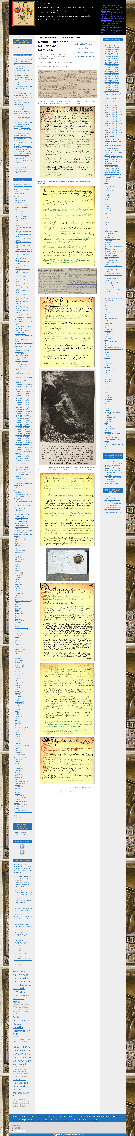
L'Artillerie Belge (19, 222)
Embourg (17, 734)
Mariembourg (19, 786)
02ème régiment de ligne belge (113, 107)
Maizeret (107, 415)
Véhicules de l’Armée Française (113, 437)
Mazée (17, 788)
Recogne (17, 687)
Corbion (17, 579)
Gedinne (107, 314)
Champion (18, 768)
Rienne (16, 808)
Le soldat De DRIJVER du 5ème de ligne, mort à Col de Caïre (33, 1120)
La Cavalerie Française (21, 364)
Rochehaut (18, 691)
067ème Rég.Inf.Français (22, 404)
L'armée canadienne (20, 339)
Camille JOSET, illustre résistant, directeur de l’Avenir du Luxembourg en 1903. (112, 27)
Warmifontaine (19, 723)
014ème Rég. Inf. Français (23, 390)
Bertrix (17, 561)
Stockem (17, 709)
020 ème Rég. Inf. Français (23, 391)
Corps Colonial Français (22, 473)
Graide (17, 602)
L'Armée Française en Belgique (22, 346)
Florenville (18, 593)
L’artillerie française (110, 253)
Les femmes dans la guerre (21, 494)
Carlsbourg (18, 574)
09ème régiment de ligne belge (113, 120)
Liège (16, 738)
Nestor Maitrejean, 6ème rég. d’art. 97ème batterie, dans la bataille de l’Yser (65, 16)
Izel (16, 617)
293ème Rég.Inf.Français (22, 355)
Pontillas (17, 794)
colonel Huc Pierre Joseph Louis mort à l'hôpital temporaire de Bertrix (21, 1088)
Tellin (16, 711)
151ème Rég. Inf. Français (23, 447)
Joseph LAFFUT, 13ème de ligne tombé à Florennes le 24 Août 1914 (23, 910)
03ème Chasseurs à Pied (22, 325)
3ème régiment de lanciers (112, 170)
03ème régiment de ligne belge (113, 109)
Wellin (16, 725)
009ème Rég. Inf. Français (112, 49)
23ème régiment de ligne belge (113, 159)
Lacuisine (17, 622)
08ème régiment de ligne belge (113, 118)
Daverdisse (18, 584)
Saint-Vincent (18, 700)
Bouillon (17, 570)
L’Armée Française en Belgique (113, 251)
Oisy (106, 385)
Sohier (17, 707)
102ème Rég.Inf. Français (23, 417)
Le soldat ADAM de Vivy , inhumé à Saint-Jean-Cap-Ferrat (99, 1116)
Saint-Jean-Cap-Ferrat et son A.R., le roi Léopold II (60, 1116)
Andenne (17, 759)
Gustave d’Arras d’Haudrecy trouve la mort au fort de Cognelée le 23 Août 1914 (23, 137)
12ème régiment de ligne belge (113, 125)
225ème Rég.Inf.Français (22, 456)
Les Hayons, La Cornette (21, 630)
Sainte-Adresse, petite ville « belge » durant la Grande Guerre (22, 75)
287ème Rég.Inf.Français (22, 462)
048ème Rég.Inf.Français (22, 397)
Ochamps (17, 667)
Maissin (17, 637)
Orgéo (16, 675)
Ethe (16, 590)
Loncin (17, 740)
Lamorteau (18, 624)
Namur (17, 792)
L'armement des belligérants (23, 207)
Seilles (16, 815)
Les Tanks (17, 500)
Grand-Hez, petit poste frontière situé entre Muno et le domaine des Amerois (23, 147)
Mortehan (17, 651)
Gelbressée (18, 776)
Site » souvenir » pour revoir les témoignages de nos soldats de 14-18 (23, 165)
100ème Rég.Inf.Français (22, 413)
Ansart (17, 547)
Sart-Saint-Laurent (20, 797)
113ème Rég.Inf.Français (21, 184)
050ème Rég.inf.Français (22, 399)
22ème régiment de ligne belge (113, 157)
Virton (16, 718)
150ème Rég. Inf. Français (23, 446)
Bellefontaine (18, 559)
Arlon (16, 548)
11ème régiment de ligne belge (113, 123)
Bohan (17, 566)
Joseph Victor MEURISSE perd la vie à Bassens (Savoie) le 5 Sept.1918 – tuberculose (23, 952)
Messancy (107, 365)
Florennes (17, 774)
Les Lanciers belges (20, 334)
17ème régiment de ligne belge (113, 134)
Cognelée (17, 770)
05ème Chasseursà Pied (22, 326)
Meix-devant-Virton (19, 805)
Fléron (16, 736)
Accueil (106, 448)
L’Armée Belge (108, 240)
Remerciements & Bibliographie (113, 434)
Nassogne (17, 658)
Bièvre (16, 563)
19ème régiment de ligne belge (113, 156)
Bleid (16, 565)
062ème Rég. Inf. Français (112, 58)
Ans (16, 731)
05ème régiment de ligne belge (113, 112)
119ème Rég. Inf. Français (23, 435)
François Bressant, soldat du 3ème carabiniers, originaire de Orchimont (23, 926)
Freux (16, 595)
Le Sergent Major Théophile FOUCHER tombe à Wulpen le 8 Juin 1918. (23, 960)
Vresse (17, 722)
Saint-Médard (18, 698)
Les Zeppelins (19, 211)
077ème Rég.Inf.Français (22, 408)
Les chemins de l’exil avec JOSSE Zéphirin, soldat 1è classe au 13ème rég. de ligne (67, 7)
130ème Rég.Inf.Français (22, 440)
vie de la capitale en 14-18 (112, 439)
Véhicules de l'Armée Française (23, 505)
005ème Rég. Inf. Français (23, 384)
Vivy (16, 720)
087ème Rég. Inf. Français (23, 411)
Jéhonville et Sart (19, 621)
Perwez (17, 750)
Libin (16, 631)
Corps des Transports (21, 216)
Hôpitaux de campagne (20, 204)
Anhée (17, 761)
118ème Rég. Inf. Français (23, 433)
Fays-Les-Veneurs (20, 592)
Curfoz (17, 583)
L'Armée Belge (18, 213)
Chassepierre (18, 577)
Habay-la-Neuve (19, 604)
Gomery (107, 320)
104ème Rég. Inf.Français (23, 420)
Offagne (17, 669)
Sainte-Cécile (18, 702)
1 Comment (93, 787)
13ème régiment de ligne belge (113, 127)
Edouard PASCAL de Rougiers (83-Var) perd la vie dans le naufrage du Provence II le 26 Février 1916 (112, 18)
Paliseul (17, 678)
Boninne (17, 767)
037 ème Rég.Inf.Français (23, 393)
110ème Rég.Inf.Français (22, 424)
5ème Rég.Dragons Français (23, 373)
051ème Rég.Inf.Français (22, 400)
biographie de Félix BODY (47, 3)
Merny (17, 646)
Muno (16, 653)
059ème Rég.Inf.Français (22, 402)
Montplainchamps (20, 649)
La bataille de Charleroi (21, 518)
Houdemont (18, 615)
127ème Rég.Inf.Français (22, 438)
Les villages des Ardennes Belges (23, 539)
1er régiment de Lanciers (111, 167)
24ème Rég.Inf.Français (22, 458)
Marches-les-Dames (20, 781)
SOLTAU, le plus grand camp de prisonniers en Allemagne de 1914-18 (23, 124)
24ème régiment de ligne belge (113, 161)
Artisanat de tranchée (20, 193)
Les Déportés (18, 492)
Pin (16, 680)
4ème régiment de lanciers (112, 172)
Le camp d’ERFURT (26, 111)
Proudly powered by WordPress (61, 1135)
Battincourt (18, 557)
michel (16, 66)
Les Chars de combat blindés (24, 501)
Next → (72, 792)
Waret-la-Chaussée (20, 801)
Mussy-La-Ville (19, 657)
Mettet (17, 790)
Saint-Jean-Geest (19, 754)
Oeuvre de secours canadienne (23, 812)
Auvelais (17, 763)
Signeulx (17, 705)
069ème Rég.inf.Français (22, 406)
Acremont (17, 543)
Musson (17, 655)
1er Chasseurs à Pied (21, 328)
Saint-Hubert (18, 696)
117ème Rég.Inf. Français (23, 431)
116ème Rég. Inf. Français (23, 429)
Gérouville (18, 599)
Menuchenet (18, 644)
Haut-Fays (17, 611)
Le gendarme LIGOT (110, 496)
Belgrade (17, 765)
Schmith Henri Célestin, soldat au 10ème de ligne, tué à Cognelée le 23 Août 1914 (22, 934)
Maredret (17, 785)
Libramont (18, 633)
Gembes (17, 597)
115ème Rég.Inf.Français (22, 427)
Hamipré (17, 608)
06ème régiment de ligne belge (113, 114)
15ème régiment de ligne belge (113, 130)
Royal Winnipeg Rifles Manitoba (24, 343)
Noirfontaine (18, 666)
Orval (16, 676)
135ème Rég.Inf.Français (22, 354)
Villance (107, 441)
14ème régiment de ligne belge (113, 129)
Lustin (16, 779)
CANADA (17, 341)
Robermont (18, 743)
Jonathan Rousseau (19, 59)
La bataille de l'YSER (20, 519)
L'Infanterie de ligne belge (22, 249)
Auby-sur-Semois (19, 552)
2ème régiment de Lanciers (112, 168)
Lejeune (16, 146)
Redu (16, 689)
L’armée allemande (110, 237)
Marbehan (18, 639)
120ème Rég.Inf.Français (22, 437)
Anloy (16, 545)
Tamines (107, 430)
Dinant (17, 772)
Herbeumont (18, 613)
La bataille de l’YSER (110, 287)
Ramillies (17, 752)
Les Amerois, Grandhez (21, 628)
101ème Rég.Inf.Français (22, 415)
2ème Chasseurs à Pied (111, 165)
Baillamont (108, 192)
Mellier (17, 642)
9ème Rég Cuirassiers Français (24, 377)
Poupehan (18, 685)
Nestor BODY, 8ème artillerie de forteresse (53, 46)
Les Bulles (17, 487)
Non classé (17, 806)
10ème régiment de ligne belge (113, 121)
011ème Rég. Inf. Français (23, 388)
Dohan (17, 586)
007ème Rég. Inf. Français (23, 386)
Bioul (106, 224)
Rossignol (17, 694)
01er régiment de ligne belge (24, 251)
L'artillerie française (20, 359)
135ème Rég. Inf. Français (23, 442)
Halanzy (17, 606)
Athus (106, 188)
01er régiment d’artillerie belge (113, 93)
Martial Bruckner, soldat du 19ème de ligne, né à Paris (57, 20)
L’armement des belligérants (112, 239)
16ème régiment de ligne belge (113, 132)
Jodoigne (17, 749)
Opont (16, 671)
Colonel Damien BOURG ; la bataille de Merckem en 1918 (22, 102)
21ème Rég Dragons (21, 366)
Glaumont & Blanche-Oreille (23, 601)
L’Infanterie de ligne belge (112, 244)
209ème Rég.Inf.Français (22, 455)
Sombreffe (18, 799)
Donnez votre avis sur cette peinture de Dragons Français (76, 1120)
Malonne (16, 803)
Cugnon (17, 581)
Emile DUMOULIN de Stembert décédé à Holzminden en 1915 (21, 1026)
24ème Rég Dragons (21, 368)
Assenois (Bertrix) (20, 550)
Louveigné (18, 741)
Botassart (17, 568)
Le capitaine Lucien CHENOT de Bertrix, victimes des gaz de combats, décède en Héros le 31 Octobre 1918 (66, 11)
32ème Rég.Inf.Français (22, 467)
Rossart (17, 693)
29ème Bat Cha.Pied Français (24, 464)
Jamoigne (17, 619)
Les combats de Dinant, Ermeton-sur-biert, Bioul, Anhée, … (22, 527)
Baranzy (17, 554)
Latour (17, 626)
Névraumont (18, 664)
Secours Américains (19, 810)
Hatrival (17, 610)
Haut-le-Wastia (19, 777)
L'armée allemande (19, 206)
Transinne (17, 716)
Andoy (106, 219)
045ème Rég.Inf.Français (22, 395)
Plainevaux (18, 682)
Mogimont (18, 648)
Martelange (18, 640)
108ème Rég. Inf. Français (23, 422)
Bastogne (17, 556)
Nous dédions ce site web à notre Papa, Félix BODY (22, 118)
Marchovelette (19, 783)
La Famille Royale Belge (20, 482)
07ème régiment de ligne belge (113, 116)
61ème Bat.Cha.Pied (20, 357)
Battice (17, 732)
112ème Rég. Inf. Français (23, 426)
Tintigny (17, 713)
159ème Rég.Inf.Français (22, 449)
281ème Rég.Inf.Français (22, 460)
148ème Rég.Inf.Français (22, 444)
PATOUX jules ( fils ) (19, 79)
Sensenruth (17, 817)
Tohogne (17, 714)
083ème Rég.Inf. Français (23, 409)
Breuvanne (18, 572)
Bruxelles (17, 512)
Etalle (16, 588)
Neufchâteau (18, 660)
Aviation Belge (19, 215)
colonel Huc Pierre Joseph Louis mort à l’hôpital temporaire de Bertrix (23, 894)
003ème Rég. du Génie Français (113, 44)
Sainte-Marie (18, 704)
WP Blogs (81, 1135)
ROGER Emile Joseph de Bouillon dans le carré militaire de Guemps (23, 918)
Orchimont (18, 673)
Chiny (15, 198)
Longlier (17, 635)
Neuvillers (17, 662)
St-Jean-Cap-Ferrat (20, 538)
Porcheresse (18, 684)
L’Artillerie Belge (109, 242)
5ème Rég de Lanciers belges (24, 335)
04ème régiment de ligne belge (113, 111)
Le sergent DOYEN (110, 498)
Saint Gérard (18, 796)
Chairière (17, 575)
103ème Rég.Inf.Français (22, 418)
